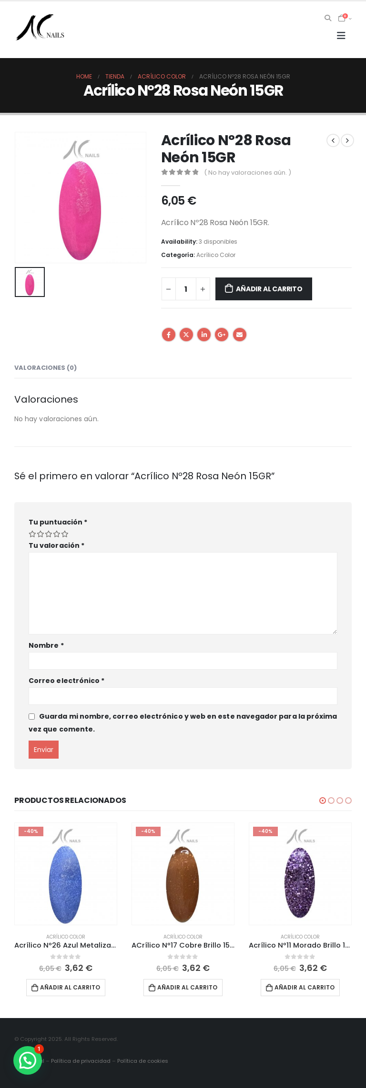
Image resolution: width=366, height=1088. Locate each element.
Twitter (186, 334)
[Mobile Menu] (341, 36)
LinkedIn (204, 334)
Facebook (168, 334)
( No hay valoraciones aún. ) (247, 172)
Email (239, 334)
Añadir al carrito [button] (70, 987)
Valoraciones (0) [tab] (45, 367)
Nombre (46, 645)
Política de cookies (142, 1061)
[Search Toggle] (328, 18)
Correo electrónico (66, 680)
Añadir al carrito (269, 289)
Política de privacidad (81, 1061)
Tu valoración (56, 545)
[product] (66, 874)
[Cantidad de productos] (185, 288)
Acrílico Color (215, 255)
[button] (322, 800)
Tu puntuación (58, 522)
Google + (221, 334)
